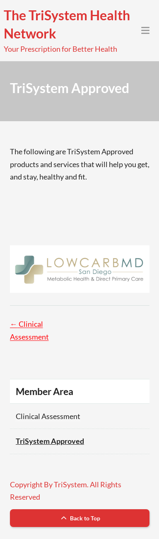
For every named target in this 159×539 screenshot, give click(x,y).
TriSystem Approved (50, 441)
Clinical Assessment (48, 416)
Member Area (44, 391)
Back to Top (79, 518)
